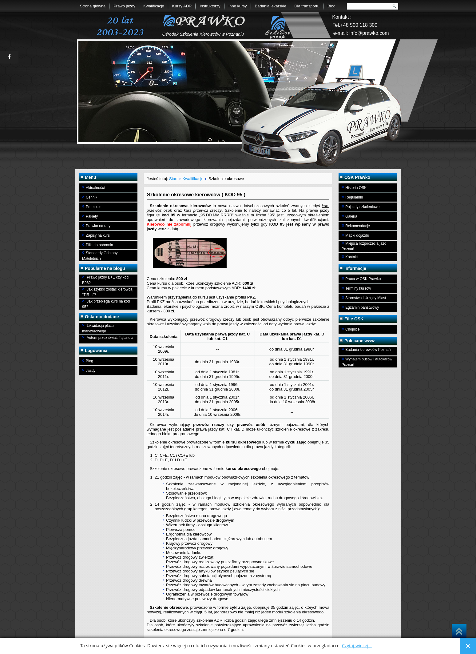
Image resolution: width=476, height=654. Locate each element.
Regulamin (354, 197)
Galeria (351, 216)
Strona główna (92, 6)
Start (173, 178)
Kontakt (351, 257)
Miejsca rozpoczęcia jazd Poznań (364, 246)
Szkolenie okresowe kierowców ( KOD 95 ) (196, 194)
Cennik (91, 197)
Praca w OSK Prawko (363, 279)
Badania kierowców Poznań (368, 349)
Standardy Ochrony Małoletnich (99, 256)
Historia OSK (356, 188)
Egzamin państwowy (362, 307)
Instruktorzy (210, 6)
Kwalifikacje (153, 6)
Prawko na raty (98, 226)
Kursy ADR (182, 6)
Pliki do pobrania (99, 245)
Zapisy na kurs (98, 235)
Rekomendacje (357, 226)
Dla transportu (306, 6)
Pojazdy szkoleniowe (362, 207)
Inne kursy (237, 6)
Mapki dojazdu (357, 235)
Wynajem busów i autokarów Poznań (367, 362)
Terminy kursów (358, 288)
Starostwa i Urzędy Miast (365, 298)
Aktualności (95, 188)
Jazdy (90, 370)
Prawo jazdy (124, 6)
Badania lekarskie (271, 6)
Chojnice (352, 329)
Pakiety (92, 216)
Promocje (93, 207)
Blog (331, 6)
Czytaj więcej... (357, 645)
